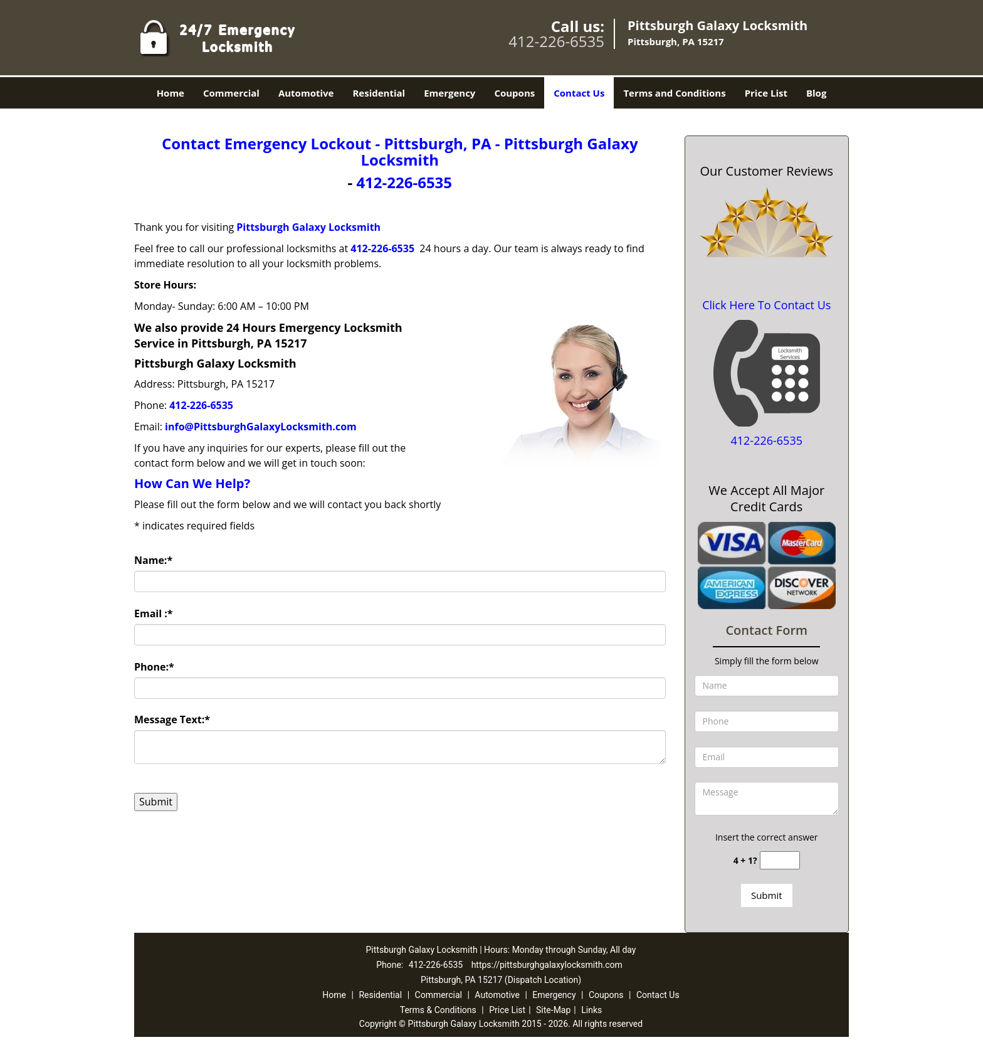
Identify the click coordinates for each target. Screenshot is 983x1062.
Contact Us (579, 93)
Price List (766, 93)
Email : (153, 613)
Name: (153, 560)
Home (170, 93)
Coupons (514, 93)
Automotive (306, 93)
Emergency (449, 93)
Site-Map (553, 1010)
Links (591, 1010)
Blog (816, 93)
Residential (378, 93)
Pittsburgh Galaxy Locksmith (308, 227)
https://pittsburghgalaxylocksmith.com (547, 965)
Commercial (231, 93)
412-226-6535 (556, 41)
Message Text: (172, 719)
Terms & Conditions (438, 1010)
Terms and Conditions (674, 93)
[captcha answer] (780, 860)
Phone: (154, 667)
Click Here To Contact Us (766, 304)
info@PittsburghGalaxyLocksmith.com (261, 426)
